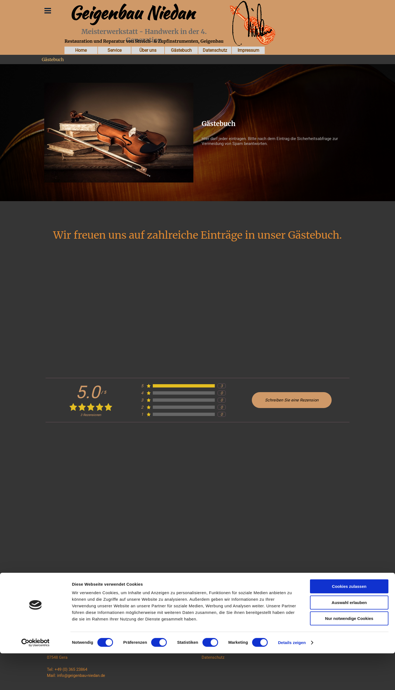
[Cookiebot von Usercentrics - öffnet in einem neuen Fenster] (36, 679)
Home (81, 50)
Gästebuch (181, 50)
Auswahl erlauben (349, 639)
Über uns (147, 50)
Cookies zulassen (349, 623)
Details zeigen (292, 679)
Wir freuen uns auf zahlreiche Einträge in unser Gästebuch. (197, 235)
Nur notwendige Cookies (349, 655)
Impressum (248, 50)
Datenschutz (215, 50)
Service (115, 50)
